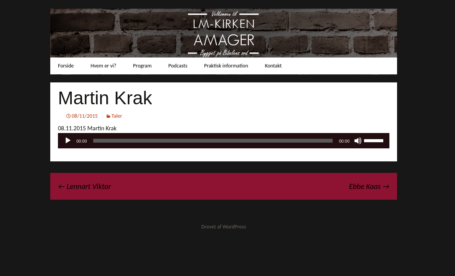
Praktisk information (226, 65)
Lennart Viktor (84, 186)
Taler (117, 116)
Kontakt (273, 65)
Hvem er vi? (103, 65)
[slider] (213, 141)
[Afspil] (68, 141)
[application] (223, 140)
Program (142, 65)
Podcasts (178, 65)
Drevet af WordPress (223, 226)
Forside (66, 65)
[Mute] (358, 141)
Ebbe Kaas (369, 186)
